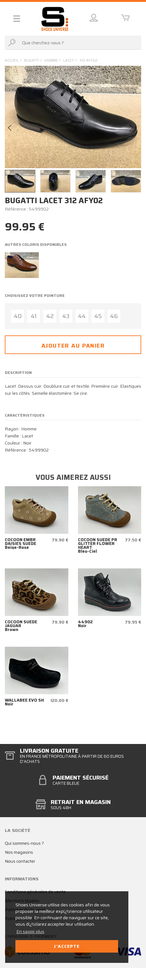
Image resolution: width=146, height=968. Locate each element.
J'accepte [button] (67, 946)
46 (114, 316)
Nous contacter (20, 861)
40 (18, 316)
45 (98, 316)
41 (34, 316)
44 (82, 316)
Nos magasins (19, 852)
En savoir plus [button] (30, 931)
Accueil (12, 60)
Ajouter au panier (73, 345)
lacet (68, 60)
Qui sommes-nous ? (24, 843)
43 (66, 316)
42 (50, 316)
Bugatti (31, 60)
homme (51, 60)
